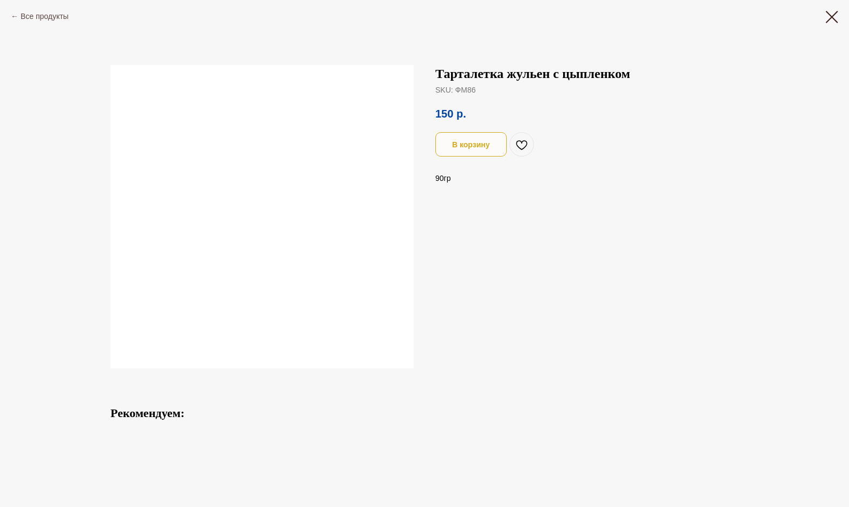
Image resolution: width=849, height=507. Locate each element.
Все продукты (45, 16)
